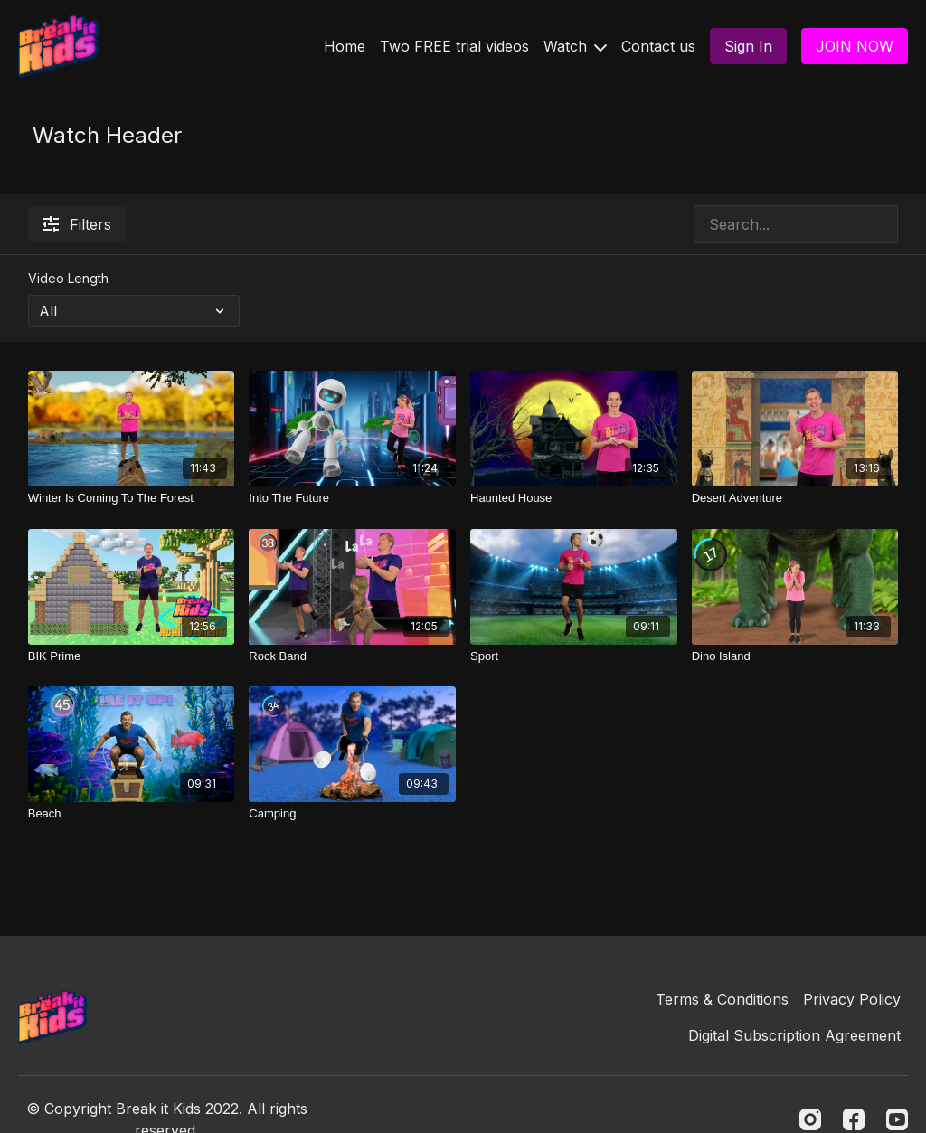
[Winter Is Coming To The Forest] (131, 498)
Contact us (658, 46)
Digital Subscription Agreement (794, 1035)
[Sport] (573, 656)
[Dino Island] (795, 656)
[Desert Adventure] (795, 498)
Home (344, 46)
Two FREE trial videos (454, 46)
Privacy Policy (852, 999)
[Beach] (131, 814)
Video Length (68, 278)
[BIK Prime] (131, 656)
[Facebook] (854, 1119)
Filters (77, 224)
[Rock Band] (352, 656)
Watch (575, 46)
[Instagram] (810, 1119)
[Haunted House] (573, 498)
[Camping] (352, 814)
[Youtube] (897, 1119)
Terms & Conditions (722, 999)
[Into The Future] (352, 498)
